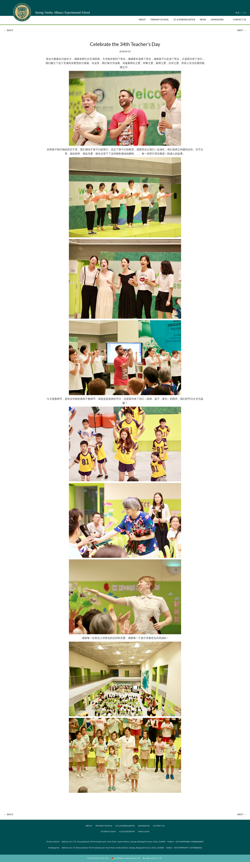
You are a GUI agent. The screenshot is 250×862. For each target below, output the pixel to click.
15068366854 (197, 841)
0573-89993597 (181, 847)
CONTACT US (159, 825)
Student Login (108, 831)
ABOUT (89, 825)
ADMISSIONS (144, 825)
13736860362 (196, 847)
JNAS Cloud (143, 831)
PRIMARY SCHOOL (104, 825)
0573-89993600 (183, 841)
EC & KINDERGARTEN (125, 825)
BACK (8, 30)
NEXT (242, 30)
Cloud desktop (127, 831)
